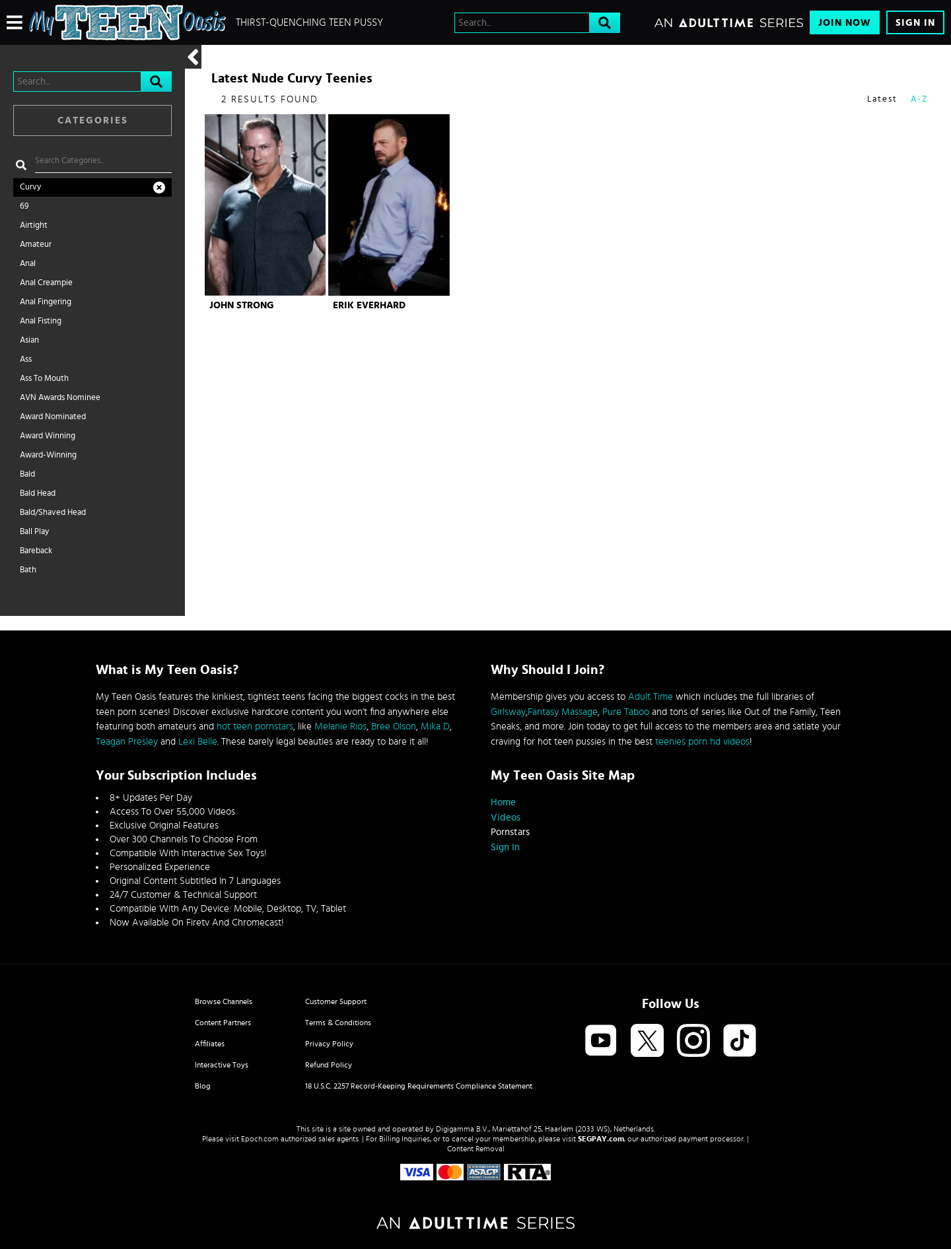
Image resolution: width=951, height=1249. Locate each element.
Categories (92, 120)
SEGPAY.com (601, 1139)
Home (503, 802)
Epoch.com (260, 1139)
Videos (505, 818)
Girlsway (508, 712)
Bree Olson (393, 726)
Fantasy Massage (563, 712)
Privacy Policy (329, 1044)
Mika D (435, 726)
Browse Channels (223, 1001)
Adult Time (650, 697)
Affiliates (210, 1044)
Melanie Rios (340, 726)
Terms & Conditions (338, 1023)
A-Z (919, 99)
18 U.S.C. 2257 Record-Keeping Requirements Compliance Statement (418, 1086)
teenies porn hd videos (702, 742)
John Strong (241, 305)
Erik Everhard (369, 305)
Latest (882, 99)
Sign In (915, 23)
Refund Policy (328, 1065)
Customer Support (336, 1001)
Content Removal (476, 1149)
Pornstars (510, 832)
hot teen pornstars (255, 726)
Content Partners (223, 1023)
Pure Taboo (625, 712)
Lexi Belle (197, 742)
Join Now (844, 23)
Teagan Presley (127, 742)
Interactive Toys (221, 1065)
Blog (203, 1086)
